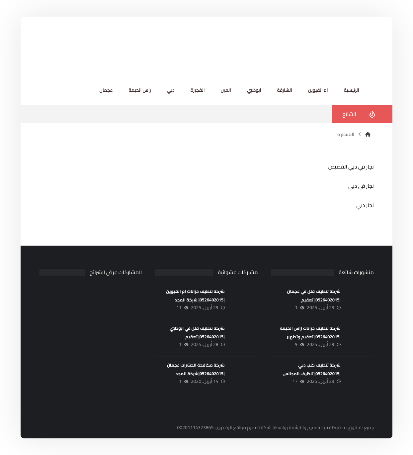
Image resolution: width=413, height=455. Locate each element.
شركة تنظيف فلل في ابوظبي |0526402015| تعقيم (197, 332)
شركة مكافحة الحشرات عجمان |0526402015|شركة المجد (196, 369)
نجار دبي (365, 205)
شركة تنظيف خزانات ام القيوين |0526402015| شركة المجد (195, 295)
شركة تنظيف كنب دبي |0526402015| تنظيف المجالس (312, 369)
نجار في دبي (361, 186)
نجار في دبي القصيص (351, 166)
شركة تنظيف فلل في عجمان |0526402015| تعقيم (313, 295)
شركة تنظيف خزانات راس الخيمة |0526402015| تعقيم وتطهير (310, 332)
